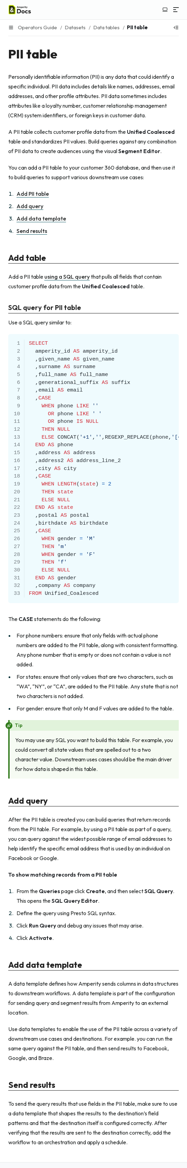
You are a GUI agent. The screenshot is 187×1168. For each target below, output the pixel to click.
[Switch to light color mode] (165, 9)
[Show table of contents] (176, 27)
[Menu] (176, 9)
